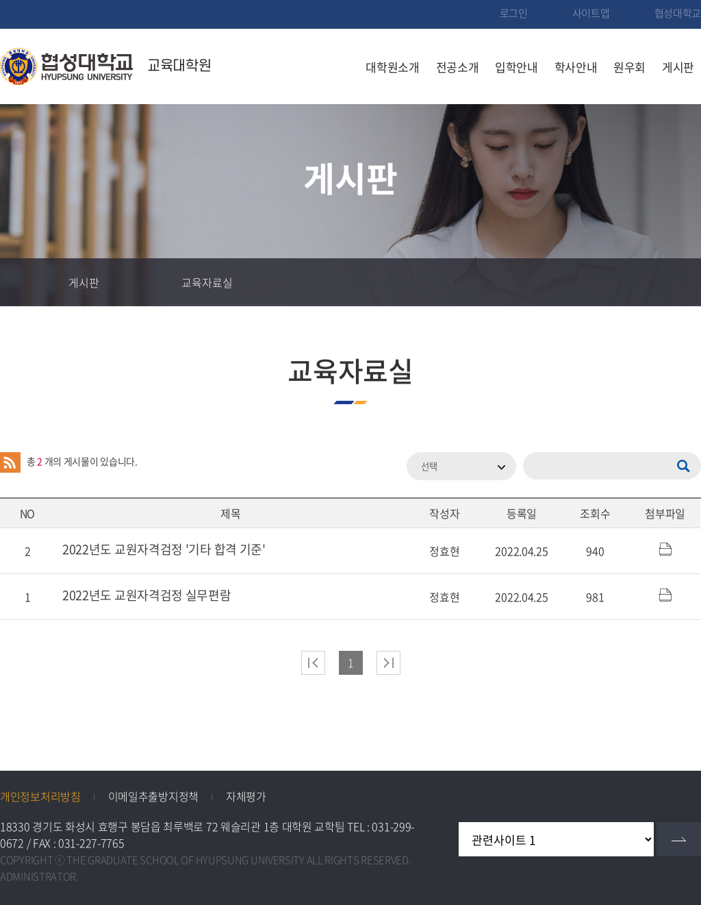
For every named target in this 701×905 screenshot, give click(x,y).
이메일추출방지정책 (153, 796)
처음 (313, 663)
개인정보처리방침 (40, 796)
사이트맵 (591, 13)
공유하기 (629, 282)
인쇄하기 (677, 282)
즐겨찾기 (581, 282)
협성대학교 (678, 13)
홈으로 (24, 282)
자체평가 (246, 796)
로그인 (514, 13)
